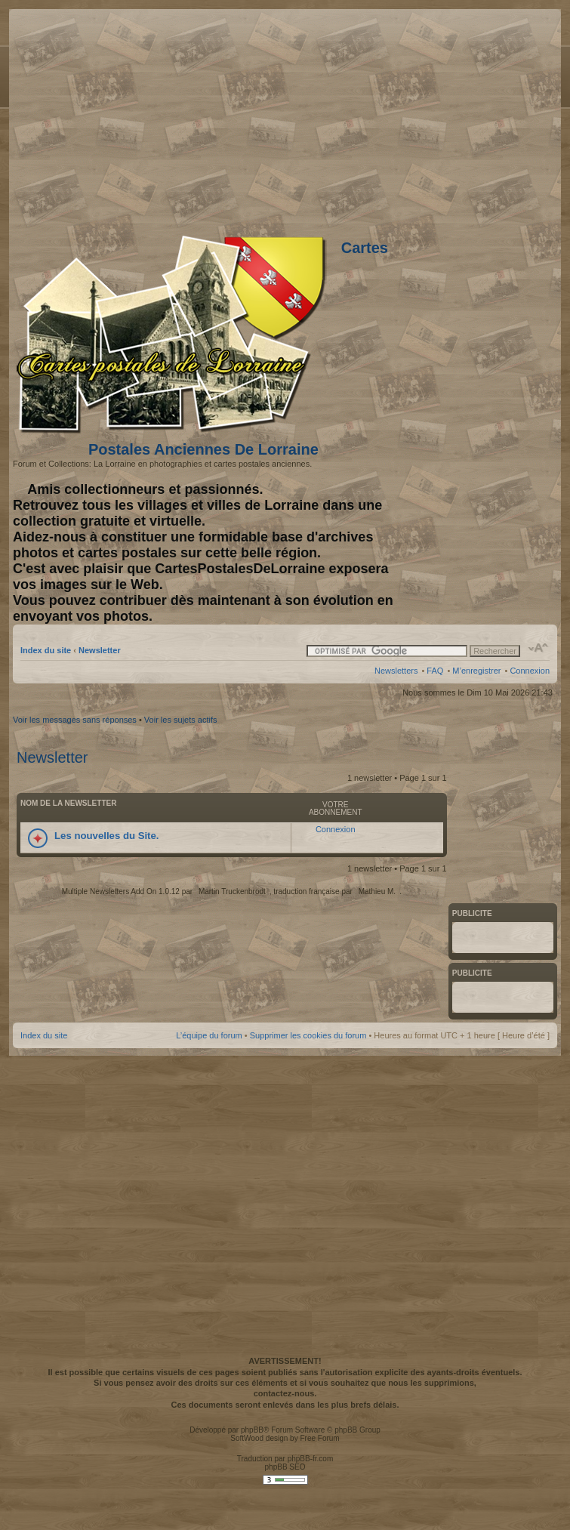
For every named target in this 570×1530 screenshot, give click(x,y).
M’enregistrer (476, 670)
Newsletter (100, 650)
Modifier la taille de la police (539, 648)
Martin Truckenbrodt (232, 891)
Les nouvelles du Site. (106, 835)
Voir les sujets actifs (180, 719)
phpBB (252, 1430)
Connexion (530, 670)
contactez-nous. (285, 1393)
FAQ (435, 670)
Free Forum (319, 1438)
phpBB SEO (285, 1467)
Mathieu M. (377, 891)
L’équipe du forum (209, 1035)
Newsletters (395, 670)
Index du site (45, 650)
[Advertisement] (141, 1204)
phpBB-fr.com (311, 1458)
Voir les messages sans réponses (75, 719)
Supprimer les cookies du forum (308, 1035)
